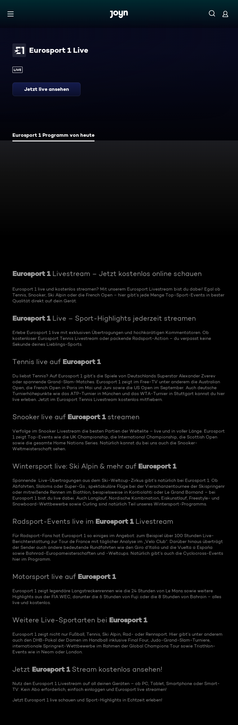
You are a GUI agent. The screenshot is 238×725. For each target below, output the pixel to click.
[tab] (53, 135)
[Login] (225, 13)
